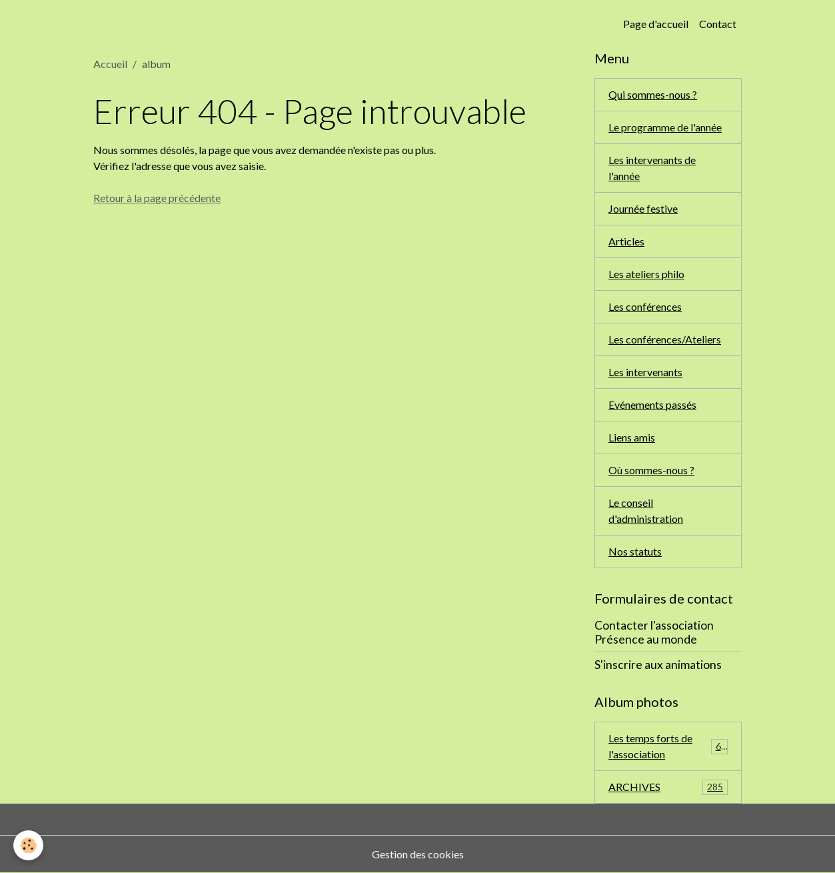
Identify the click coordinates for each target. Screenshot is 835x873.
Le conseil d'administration (645, 510)
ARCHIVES (668, 787)
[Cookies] (28, 845)
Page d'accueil (655, 23)
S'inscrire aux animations (658, 665)
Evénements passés (652, 404)
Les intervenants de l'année (652, 167)
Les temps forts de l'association (668, 746)
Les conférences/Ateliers (664, 339)
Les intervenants (645, 371)
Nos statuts (635, 551)
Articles (626, 241)
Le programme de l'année (665, 127)
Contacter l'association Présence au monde (654, 632)
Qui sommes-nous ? (652, 94)
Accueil (110, 63)
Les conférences (645, 306)
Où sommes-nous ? (651, 470)
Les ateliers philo (646, 273)
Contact (717, 23)
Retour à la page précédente (157, 197)
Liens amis (631, 437)
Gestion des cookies (418, 854)
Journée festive (643, 208)
